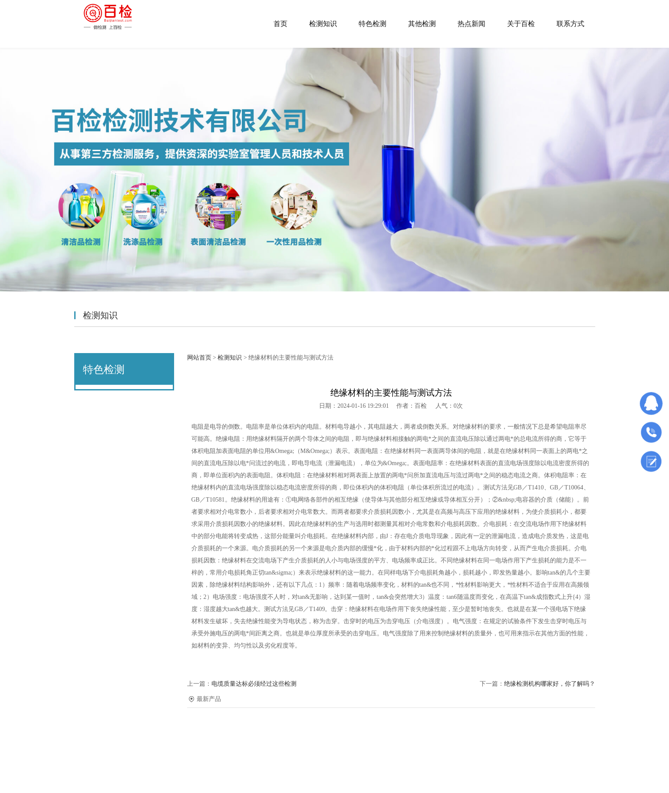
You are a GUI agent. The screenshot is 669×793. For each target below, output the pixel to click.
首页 (280, 23)
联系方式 (570, 23)
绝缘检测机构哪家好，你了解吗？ (549, 684)
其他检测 (422, 23)
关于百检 (521, 23)
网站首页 (199, 357)
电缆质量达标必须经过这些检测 (254, 684)
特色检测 (372, 23)
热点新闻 (471, 23)
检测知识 (323, 23)
